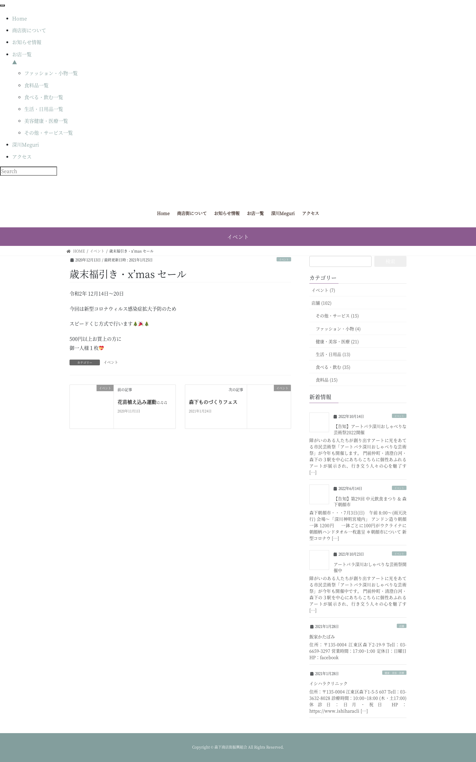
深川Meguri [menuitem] (25, 144)
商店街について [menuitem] (29, 30)
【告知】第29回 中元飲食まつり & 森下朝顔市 (370, 501)
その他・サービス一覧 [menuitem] (48, 132)
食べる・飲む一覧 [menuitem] (43, 97)
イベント (284, 259)
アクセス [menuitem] (22, 156)
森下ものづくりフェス (213, 401)
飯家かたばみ (322, 636)
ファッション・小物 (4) (338, 329)
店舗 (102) (321, 303)
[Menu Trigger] (2, 5)
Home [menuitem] (19, 18)
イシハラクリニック (328, 683)
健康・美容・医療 (394, 672)
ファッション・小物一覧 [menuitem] (51, 73)
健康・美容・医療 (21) (337, 341)
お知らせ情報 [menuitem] (26, 42)
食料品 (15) (327, 380)
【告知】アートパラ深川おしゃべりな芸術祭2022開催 (370, 429)
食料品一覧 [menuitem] (36, 85)
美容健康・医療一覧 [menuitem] (46, 120)
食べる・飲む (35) (333, 367)
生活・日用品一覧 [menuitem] (43, 108)
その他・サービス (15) (337, 315)
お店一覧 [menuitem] (244, 59)
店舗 (401, 626)
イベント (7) (323, 290)
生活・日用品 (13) (333, 354)
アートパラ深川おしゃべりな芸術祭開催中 (370, 567)
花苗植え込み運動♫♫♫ (142, 401)
